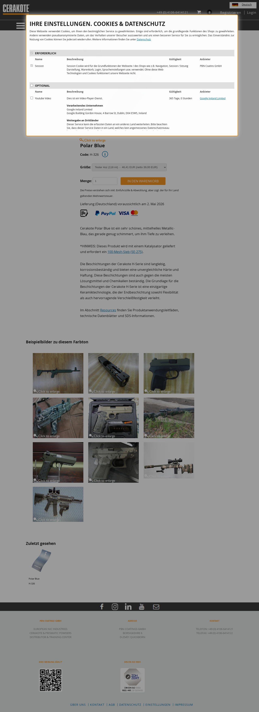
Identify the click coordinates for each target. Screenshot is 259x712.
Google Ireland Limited (212, 98)
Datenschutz (144, 39)
